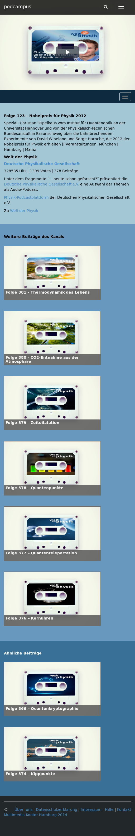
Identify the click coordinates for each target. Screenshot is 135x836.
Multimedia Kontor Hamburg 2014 (35, 815)
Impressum (91, 809)
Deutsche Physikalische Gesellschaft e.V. (41, 184)
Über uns (23, 809)
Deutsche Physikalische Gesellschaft (42, 164)
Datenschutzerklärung (56, 809)
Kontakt (124, 809)
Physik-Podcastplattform (26, 197)
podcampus (17, 7)
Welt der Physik (24, 211)
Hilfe (109, 809)
